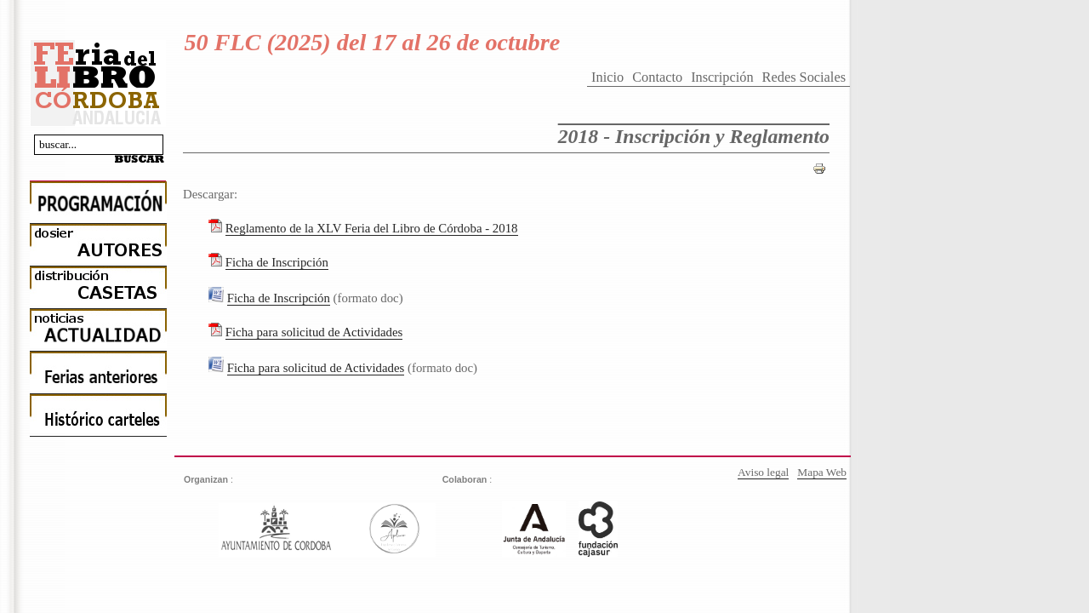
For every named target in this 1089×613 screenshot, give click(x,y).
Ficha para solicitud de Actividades (314, 332)
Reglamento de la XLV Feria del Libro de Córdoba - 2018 (371, 228)
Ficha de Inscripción (276, 262)
